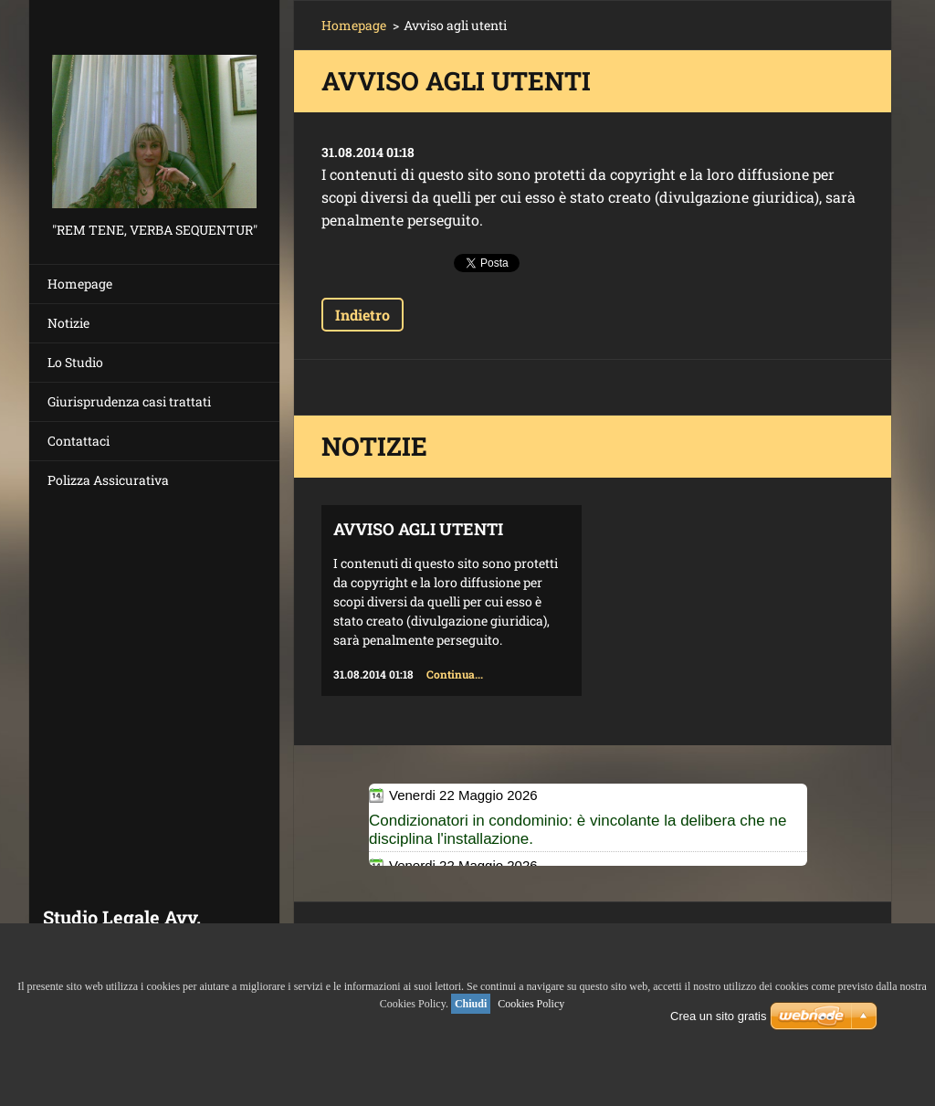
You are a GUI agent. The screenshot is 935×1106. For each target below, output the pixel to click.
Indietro (362, 314)
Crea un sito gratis (718, 1016)
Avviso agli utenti (418, 529)
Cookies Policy (531, 1003)
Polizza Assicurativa (108, 480)
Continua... (454, 674)
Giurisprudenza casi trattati (129, 401)
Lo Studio (75, 362)
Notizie (68, 323)
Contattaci (78, 440)
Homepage (79, 283)
